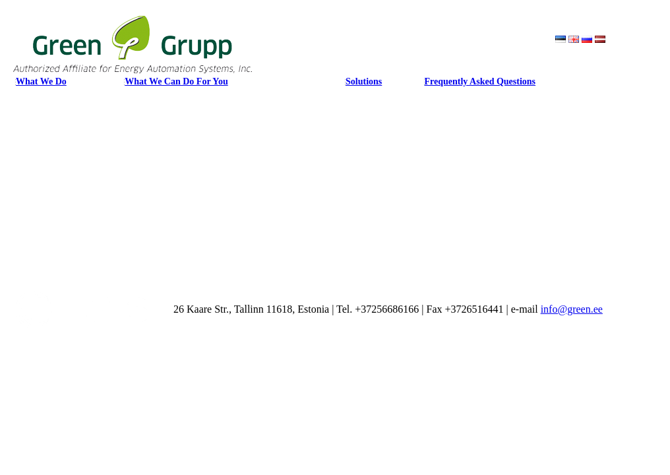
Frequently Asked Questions (480, 81)
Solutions (364, 81)
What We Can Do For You (176, 81)
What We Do (41, 81)
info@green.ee (572, 309)
